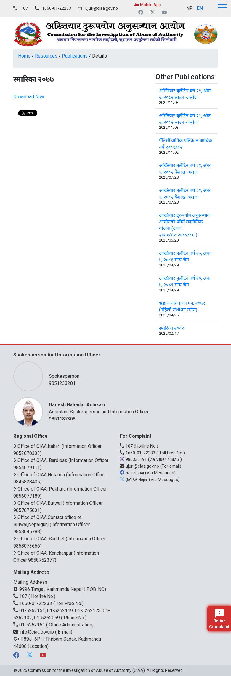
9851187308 (62, 419)
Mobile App (147, 4)
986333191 (134, 459)
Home (24, 56)
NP (189, 8)
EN (200, 8)
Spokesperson (130, 372)
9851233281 (62, 383)
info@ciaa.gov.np (34, 632)
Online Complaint (219, 619)
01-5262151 (29, 625)
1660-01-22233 (56, 8)
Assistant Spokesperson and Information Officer (130, 408)
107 (24, 8)
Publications (75, 56)
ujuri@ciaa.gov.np (101, 8)
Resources (46, 56)
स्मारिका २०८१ (171, 328)
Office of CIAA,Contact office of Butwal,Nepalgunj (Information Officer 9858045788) (51, 524)
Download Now (29, 96)
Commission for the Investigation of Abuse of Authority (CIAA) (86, 670)
